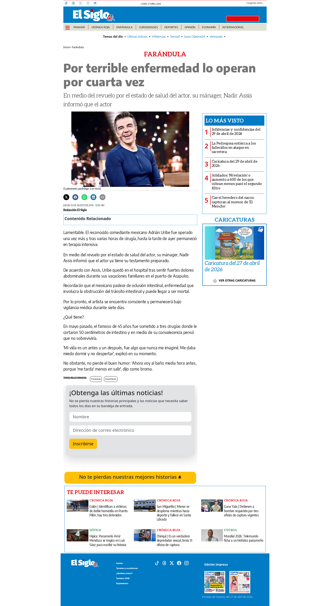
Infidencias (159, 36)
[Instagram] (96, 3)
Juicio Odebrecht (194, 36)
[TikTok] (68, 3)
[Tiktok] (157, 562)
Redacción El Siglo (75, 210)
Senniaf (175, 36)
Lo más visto (225, 120)
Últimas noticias (137, 36)
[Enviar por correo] (102, 197)
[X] (82, 3)
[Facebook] (89, 3)
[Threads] (75, 3)
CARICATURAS (234, 219)
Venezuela (216, 36)
